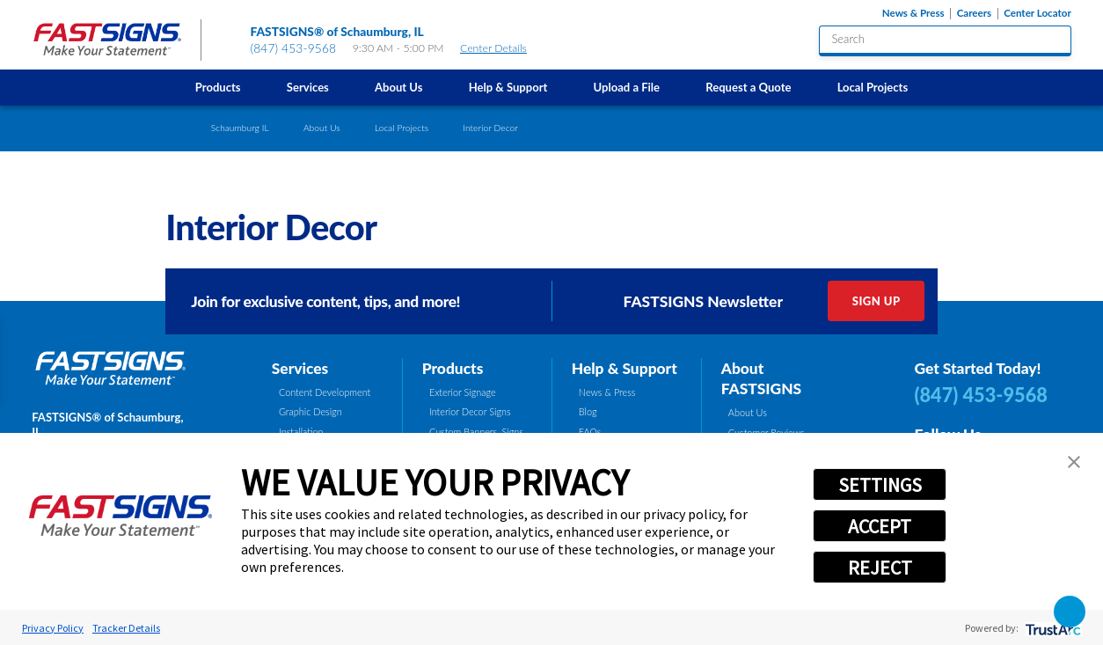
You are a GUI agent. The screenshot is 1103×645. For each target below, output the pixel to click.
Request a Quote (748, 87)
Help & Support (508, 87)
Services (308, 87)
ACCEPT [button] (879, 526)
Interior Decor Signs (470, 411)
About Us (398, 87)
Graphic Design (310, 411)
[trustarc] (1052, 627)
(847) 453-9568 (293, 47)
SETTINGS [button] (880, 485)
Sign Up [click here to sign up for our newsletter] (876, 301)
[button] (1074, 462)
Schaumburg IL (240, 127)
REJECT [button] (880, 567)
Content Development (324, 392)
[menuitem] (218, 88)
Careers (974, 13)
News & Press (913, 13)
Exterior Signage (462, 392)
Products (218, 87)
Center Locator (1037, 13)
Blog (588, 411)
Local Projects (873, 87)
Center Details (500, 48)
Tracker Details (126, 627)
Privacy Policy (53, 627)
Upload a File (627, 87)
